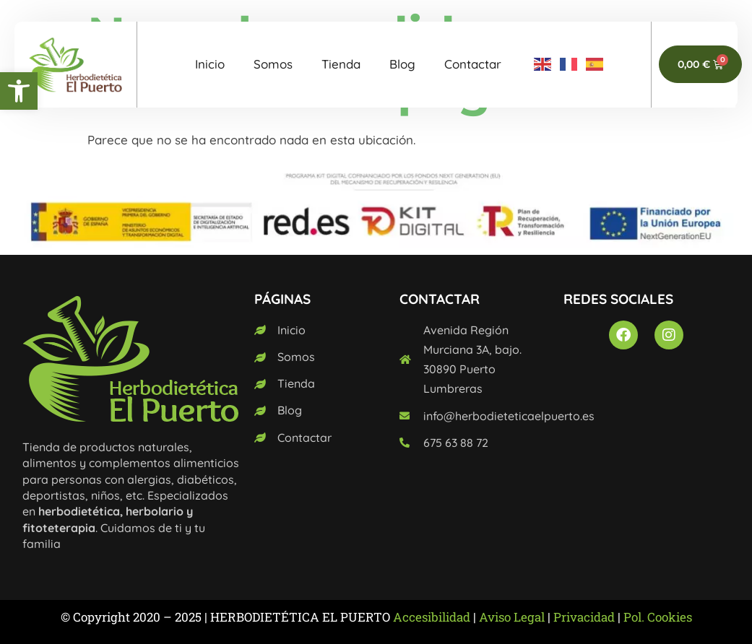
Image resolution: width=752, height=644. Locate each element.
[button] (19, 91)
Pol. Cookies (657, 617)
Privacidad (584, 617)
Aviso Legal (512, 617)
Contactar (472, 63)
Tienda (340, 63)
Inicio (210, 63)
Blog (402, 63)
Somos (273, 63)
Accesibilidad (431, 617)
